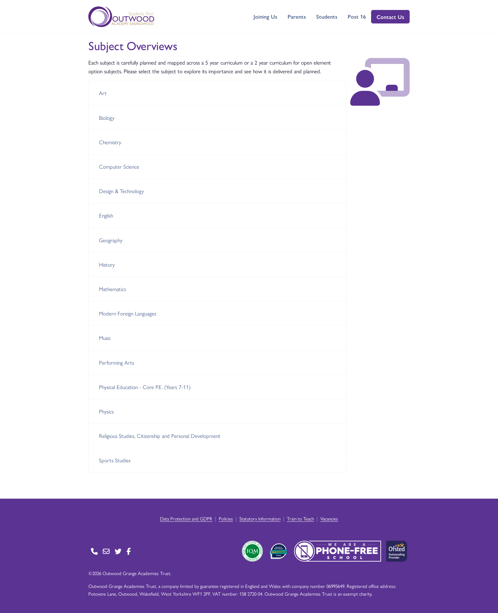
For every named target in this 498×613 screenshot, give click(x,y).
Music (105, 338)
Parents (297, 16)
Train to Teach (300, 518)
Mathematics (112, 289)
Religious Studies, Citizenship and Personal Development (159, 436)
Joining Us (265, 16)
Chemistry (110, 142)
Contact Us (390, 17)
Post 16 (357, 16)
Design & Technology (121, 191)
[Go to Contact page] (94, 551)
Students (326, 16)
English (106, 215)
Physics (106, 411)
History (107, 264)
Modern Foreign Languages (127, 313)
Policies (226, 518)
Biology (106, 117)
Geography (110, 240)
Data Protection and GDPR (186, 518)
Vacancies (329, 518)
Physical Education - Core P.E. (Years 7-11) (145, 387)
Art (103, 93)
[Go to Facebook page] (129, 551)
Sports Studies (114, 460)
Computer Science (119, 166)
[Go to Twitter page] (118, 551)
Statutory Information (259, 518)
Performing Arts (116, 362)
